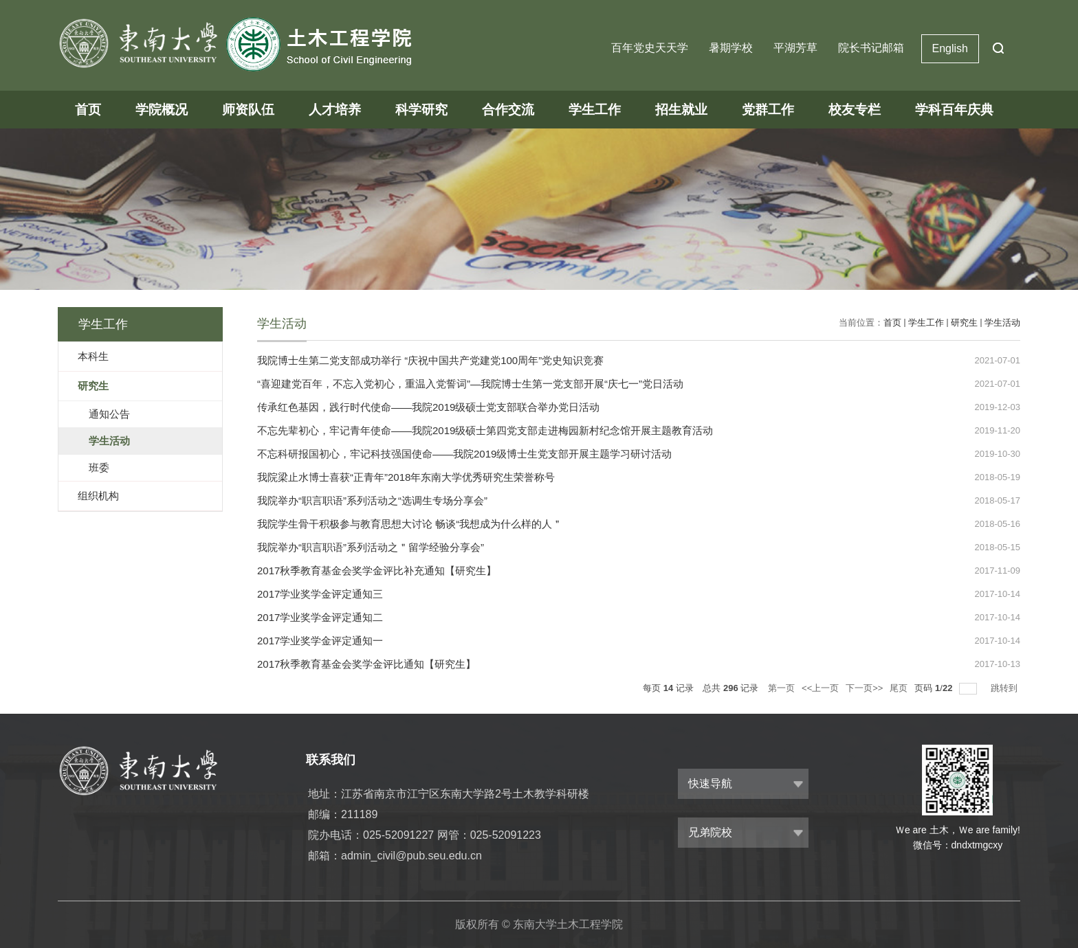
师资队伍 (248, 109)
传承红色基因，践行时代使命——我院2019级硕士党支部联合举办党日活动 (428, 407)
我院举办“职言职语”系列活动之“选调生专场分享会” (372, 500)
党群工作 (768, 109)
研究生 (964, 322)
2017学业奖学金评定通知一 (320, 640)
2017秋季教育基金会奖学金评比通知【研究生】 (366, 664)
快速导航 (710, 783)
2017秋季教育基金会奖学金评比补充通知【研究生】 (376, 570)
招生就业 (681, 109)
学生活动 (1002, 322)
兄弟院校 (710, 832)
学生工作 (595, 109)
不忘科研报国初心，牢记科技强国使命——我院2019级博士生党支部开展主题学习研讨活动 (464, 454)
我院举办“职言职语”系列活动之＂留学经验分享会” (370, 547)
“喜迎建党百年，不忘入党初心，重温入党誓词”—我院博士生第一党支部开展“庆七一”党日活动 (470, 384)
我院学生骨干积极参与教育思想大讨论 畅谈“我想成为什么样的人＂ (409, 524)
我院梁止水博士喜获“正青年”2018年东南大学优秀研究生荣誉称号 (406, 477)
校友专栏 (854, 109)
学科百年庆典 (954, 109)
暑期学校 (731, 48)
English (950, 48)
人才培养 (335, 109)
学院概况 (161, 109)
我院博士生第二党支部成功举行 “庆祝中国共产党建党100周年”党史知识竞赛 (430, 360)
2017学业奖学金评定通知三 (320, 594)
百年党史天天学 (649, 48)
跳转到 (1005, 688)
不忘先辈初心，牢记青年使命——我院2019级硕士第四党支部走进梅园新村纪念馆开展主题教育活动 (485, 430)
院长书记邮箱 (871, 48)
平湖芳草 (795, 48)
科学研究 (421, 109)
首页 (88, 109)
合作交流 (508, 109)
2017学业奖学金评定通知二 (320, 617)
